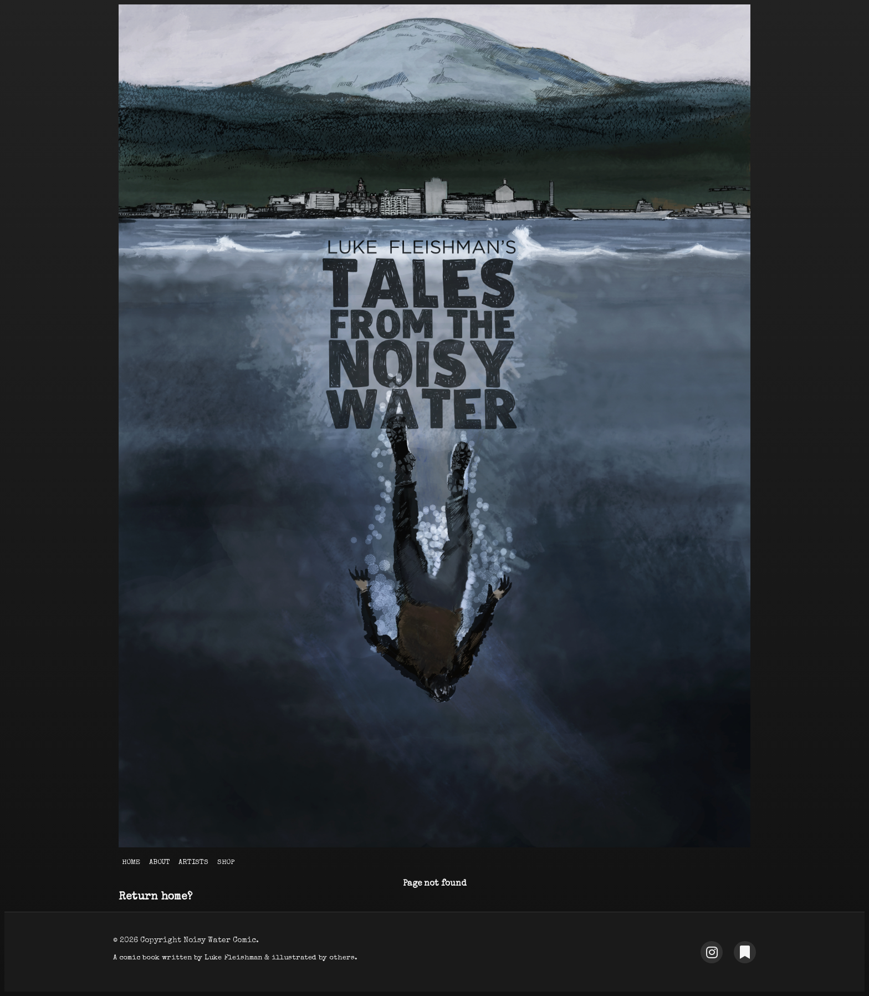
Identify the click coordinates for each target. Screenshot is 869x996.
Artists (193, 862)
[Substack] (745, 952)
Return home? (155, 897)
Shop (225, 862)
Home (131, 862)
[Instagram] (712, 952)
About (159, 862)
